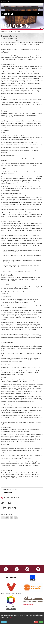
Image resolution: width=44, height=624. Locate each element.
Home (10, 31)
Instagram (16, 517)
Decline (36, 621)
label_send (14, 489)
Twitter (7, 517)
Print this (6, 489)
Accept (41, 621)
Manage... (3, 621)
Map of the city (6, 1)
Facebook (3, 517)
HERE (11, 617)
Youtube (11, 517)
